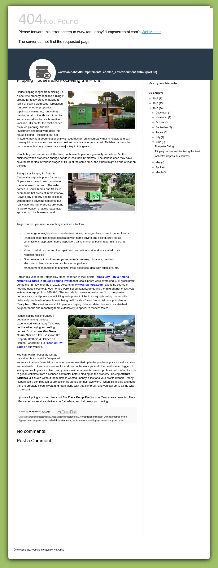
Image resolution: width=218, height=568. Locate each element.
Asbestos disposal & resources (172, 156)
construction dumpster (91, 416)
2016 (156, 103)
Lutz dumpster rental (37, 420)
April (158, 167)
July (158, 137)
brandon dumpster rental (38, 416)
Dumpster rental (112, 416)
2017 (156, 98)
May (158, 162)
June (159, 142)
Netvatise (59, 549)
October (160, 122)
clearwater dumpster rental (65, 416)
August (160, 132)
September (162, 127)
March (160, 172)
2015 (156, 108)
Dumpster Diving (164, 146)
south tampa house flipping (86, 420)
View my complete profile (163, 83)
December (162, 112)
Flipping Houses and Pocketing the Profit (178, 151)
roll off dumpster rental (60, 420)
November (162, 117)
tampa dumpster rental (112, 420)
